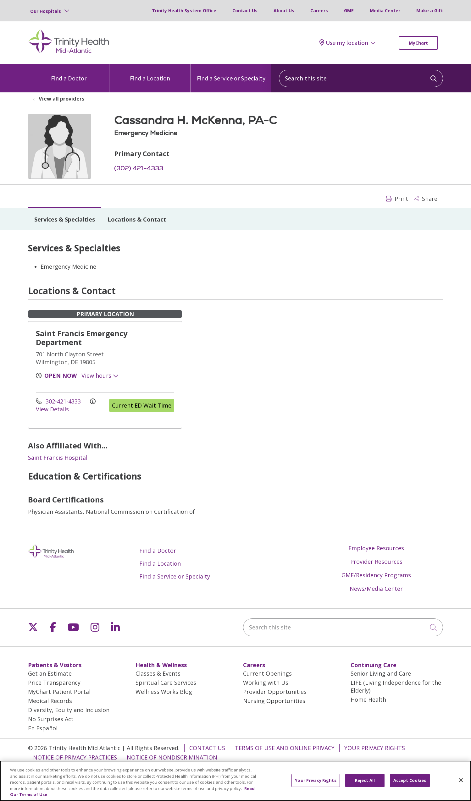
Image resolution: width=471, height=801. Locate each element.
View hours (100, 375)
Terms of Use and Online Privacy (285, 748)
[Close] (461, 784)
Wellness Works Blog (164, 691)
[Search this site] (361, 78)
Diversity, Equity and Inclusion (68, 710)
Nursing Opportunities (274, 701)
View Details (66, 406)
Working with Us (265, 682)
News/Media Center (376, 588)
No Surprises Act (51, 719)
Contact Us (245, 11)
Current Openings (267, 673)
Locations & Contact (137, 219)
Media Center (385, 11)
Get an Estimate (50, 673)
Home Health (368, 699)
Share (425, 198)
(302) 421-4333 (138, 168)
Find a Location (150, 73)
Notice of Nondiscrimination (172, 757)
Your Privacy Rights (374, 748)
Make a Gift (429, 11)
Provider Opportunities (275, 691)
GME (349, 11)
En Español (43, 728)
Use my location (343, 43)
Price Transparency (54, 682)
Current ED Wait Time (141, 405)
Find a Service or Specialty (231, 73)
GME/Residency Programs (376, 575)
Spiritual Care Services (166, 682)
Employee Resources (376, 548)
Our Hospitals (45, 11)
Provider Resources (376, 561)
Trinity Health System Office (184, 11)
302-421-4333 (59, 401)
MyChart (418, 43)
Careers (319, 11)
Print (397, 198)
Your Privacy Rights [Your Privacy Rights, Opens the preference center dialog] (315, 784)
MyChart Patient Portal (59, 691)
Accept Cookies (409, 784)
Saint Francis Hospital (57, 457)
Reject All (365, 784)
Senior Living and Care (381, 673)
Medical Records (50, 701)
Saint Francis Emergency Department (82, 337)
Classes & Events (158, 673)
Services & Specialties (64, 219)
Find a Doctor (68, 73)
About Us (284, 11)
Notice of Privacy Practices (75, 757)
